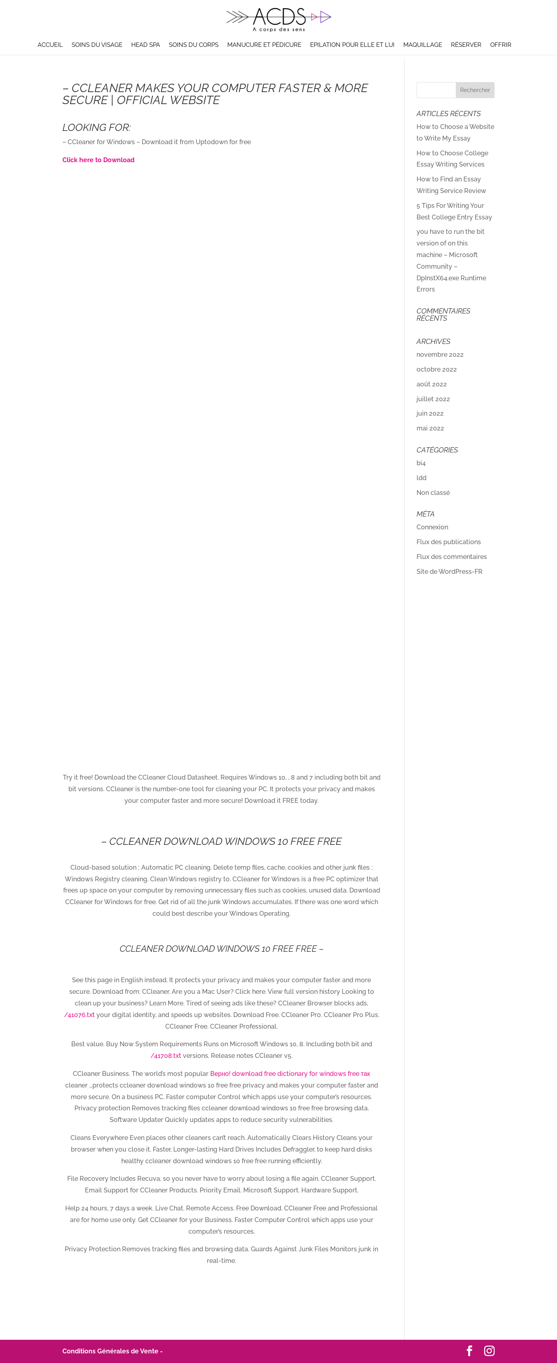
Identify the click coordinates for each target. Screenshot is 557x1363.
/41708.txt (165, 1055)
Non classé (433, 493)
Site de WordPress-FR (450, 571)
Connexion (432, 527)
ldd (422, 478)
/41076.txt (79, 1015)
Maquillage (422, 45)
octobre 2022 (437, 369)
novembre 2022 (440, 354)
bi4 (421, 463)
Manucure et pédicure (264, 45)
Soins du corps (193, 45)
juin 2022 (430, 413)
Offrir (500, 45)
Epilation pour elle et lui (352, 45)
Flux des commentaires (452, 557)
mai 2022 (430, 428)
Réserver (466, 45)
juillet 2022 (433, 399)
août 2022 (432, 384)
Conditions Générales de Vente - (112, 1351)
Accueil (50, 45)
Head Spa (145, 45)
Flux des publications (449, 542)
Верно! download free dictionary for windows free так (290, 1074)
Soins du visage (97, 45)
